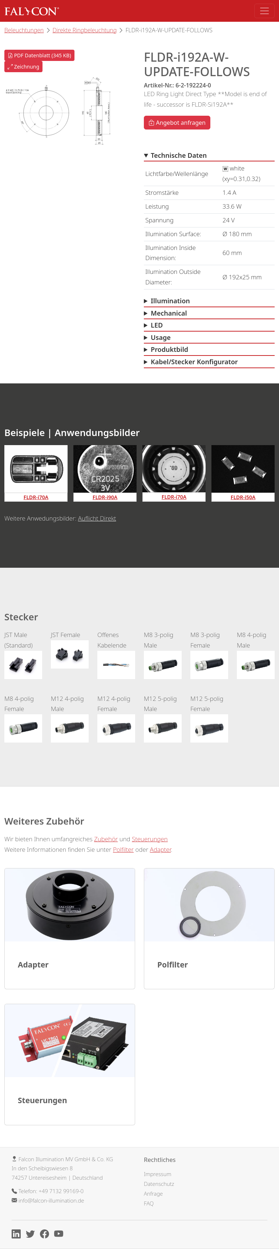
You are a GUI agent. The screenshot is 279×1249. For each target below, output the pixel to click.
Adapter (160, 849)
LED (157, 325)
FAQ (149, 1203)
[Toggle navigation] (264, 11)
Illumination (170, 300)
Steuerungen (150, 839)
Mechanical (169, 313)
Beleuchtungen (24, 30)
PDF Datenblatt (39, 55)
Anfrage (153, 1193)
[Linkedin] (18, 1235)
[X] (32, 1235)
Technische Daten (179, 155)
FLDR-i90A (105, 497)
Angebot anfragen (177, 123)
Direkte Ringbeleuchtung (85, 30)
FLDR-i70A (36, 497)
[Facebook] (46, 1235)
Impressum (157, 1174)
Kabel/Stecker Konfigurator (194, 361)
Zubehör (106, 839)
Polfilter (123, 849)
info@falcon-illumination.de (51, 1200)
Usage (161, 337)
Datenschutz (159, 1183)
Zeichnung (23, 66)
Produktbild (169, 349)
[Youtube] (60, 1235)
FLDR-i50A (243, 497)
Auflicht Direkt (97, 518)
